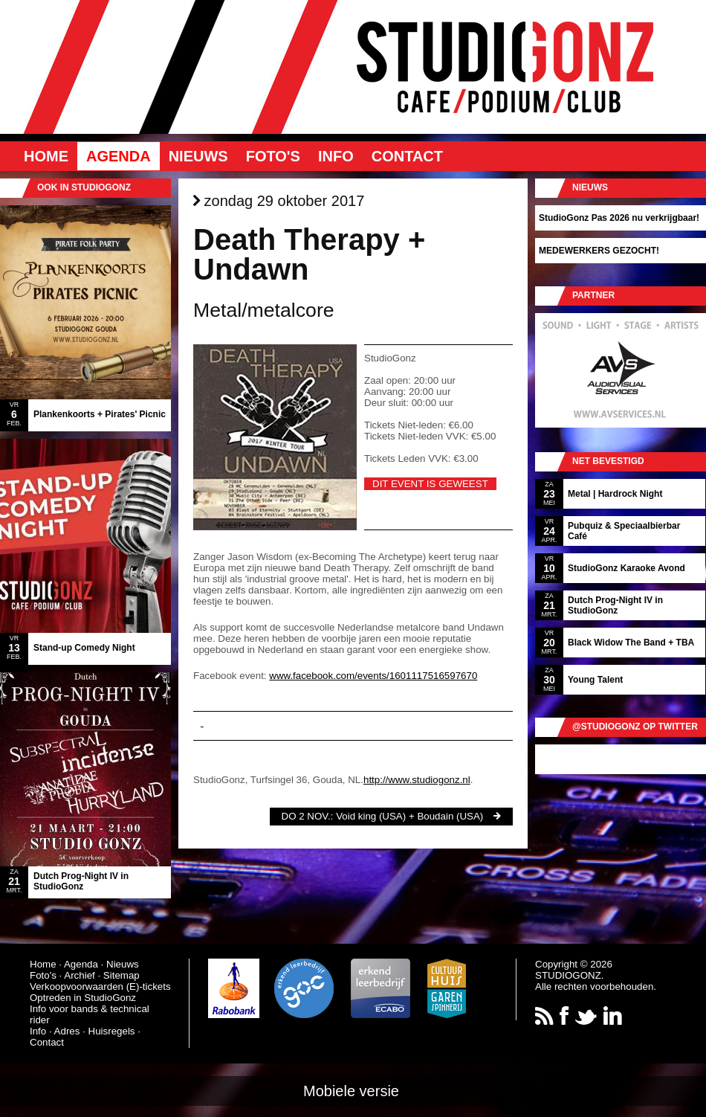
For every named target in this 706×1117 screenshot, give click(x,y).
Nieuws (198, 156)
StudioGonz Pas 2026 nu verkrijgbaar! (619, 218)
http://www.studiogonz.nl (416, 779)
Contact (407, 156)
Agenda (118, 156)
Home (46, 156)
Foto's (273, 156)
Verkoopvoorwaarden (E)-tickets (100, 986)
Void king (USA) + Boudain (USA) (409, 816)
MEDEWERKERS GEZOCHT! (599, 250)
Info (336, 156)
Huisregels (111, 1031)
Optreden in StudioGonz (83, 997)
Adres (67, 1031)
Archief (79, 975)
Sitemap (121, 975)
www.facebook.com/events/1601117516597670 (373, 675)
